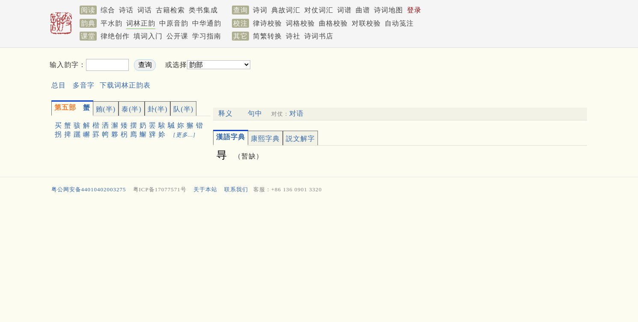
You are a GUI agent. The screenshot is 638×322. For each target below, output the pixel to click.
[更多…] (184, 135)
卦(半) (158, 109)
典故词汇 (285, 10)
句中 (255, 113)
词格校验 (300, 23)
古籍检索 (170, 10)
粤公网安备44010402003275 (88, 189)
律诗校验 (267, 23)
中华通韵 (206, 23)
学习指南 (206, 36)
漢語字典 (230, 137)
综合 (108, 10)
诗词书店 (318, 36)
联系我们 (236, 189)
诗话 (126, 10)
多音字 (84, 85)
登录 (414, 10)
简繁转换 (267, 36)
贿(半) (106, 109)
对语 (296, 113)
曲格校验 (333, 23)
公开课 (177, 36)
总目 (58, 85)
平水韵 (111, 23)
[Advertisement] (398, 72)
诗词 (260, 10)
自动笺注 (399, 23)
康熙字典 (265, 138)
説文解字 (300, 138)
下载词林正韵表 (125, 85)
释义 (225, 113)
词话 (144, 10)
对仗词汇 (318, 10)
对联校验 (366, 23)
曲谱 (363, 10)
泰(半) (132, 109)
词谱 (344, 10)
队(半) (183, 109)
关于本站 (205, 189)
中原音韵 (173, 23)
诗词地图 (388, 10)
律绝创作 (115, 36)
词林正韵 (140, 23)
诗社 (293, 36)
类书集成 (203, 10)
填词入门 (148, 36)
